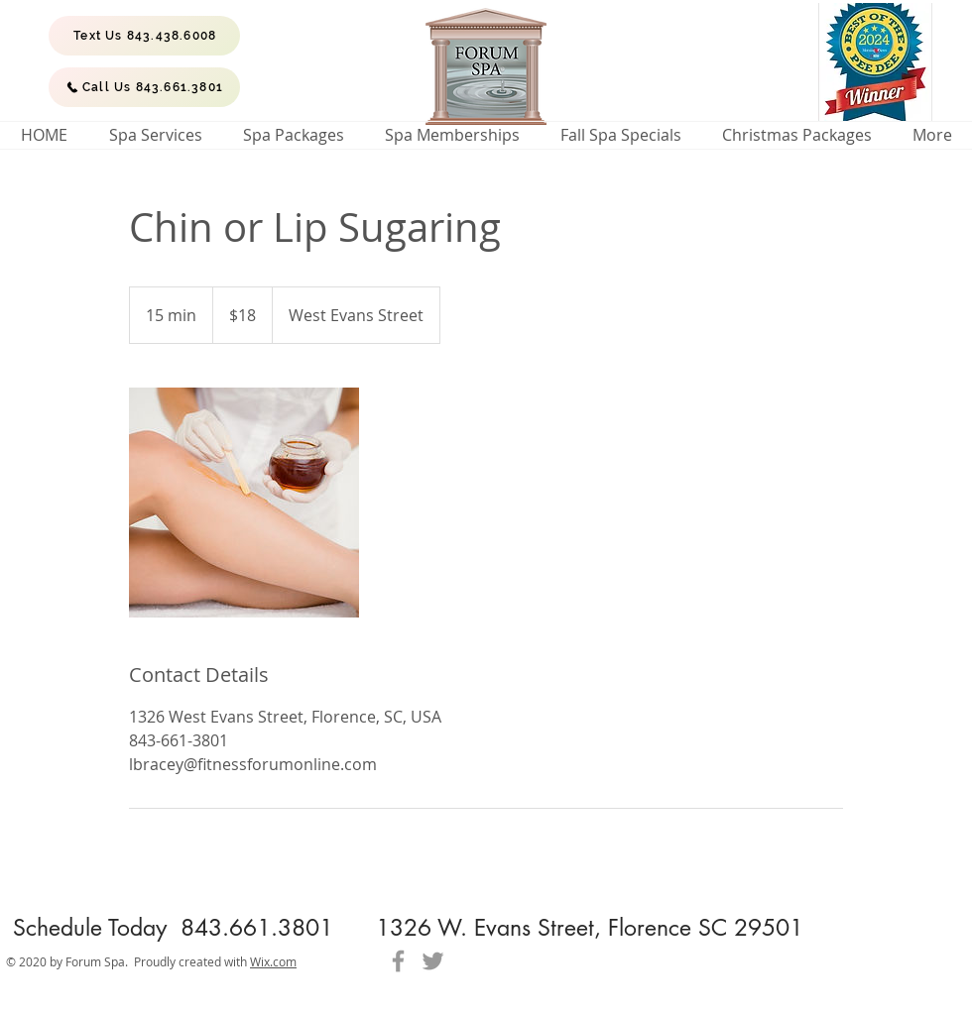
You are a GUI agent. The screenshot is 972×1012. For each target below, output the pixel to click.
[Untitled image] (244, 503)
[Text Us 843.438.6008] (144, 36)
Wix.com (273, 961)
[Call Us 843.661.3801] (144, 87)
